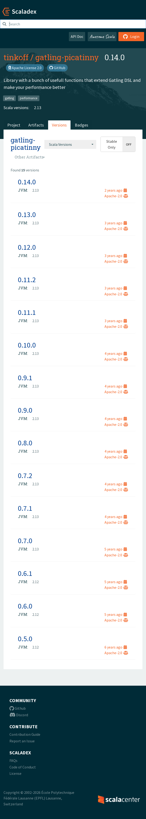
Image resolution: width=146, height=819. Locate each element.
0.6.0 (25, 605)
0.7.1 (25, 508)
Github (17, 708)
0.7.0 (25, 540)
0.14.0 (27, 181)
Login (131, 36)
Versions (59, 125)
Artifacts (36, 125)
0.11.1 (27, 312)
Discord (18, 714)
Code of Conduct (22, 767)
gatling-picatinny (67, 57)
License (15, 773)
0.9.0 (25, 410)
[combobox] (70, 144)
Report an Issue (22, 741)
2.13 (37, 107)
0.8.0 (25, 442)
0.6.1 (25, 573)
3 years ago (115, 223)
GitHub (57, 67)
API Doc (77, 36)
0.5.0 (25, 638)
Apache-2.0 (116, 196)
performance (29, 98)
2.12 (35, 581)
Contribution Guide (24, 734)
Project (13, 125)
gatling (9, 98)
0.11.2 (27, 279)
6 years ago (115, 647)
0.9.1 (25, 377)
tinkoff (16, 57)
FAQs (13, 760)
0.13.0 (27, 214)
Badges (81, 125)
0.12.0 (27, 247)
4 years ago (115, 353)
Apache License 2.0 (25, 67)
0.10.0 (27, 344)
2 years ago (115, 190)
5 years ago (115, 549)
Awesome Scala (102, 36)
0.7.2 (25, 475)
